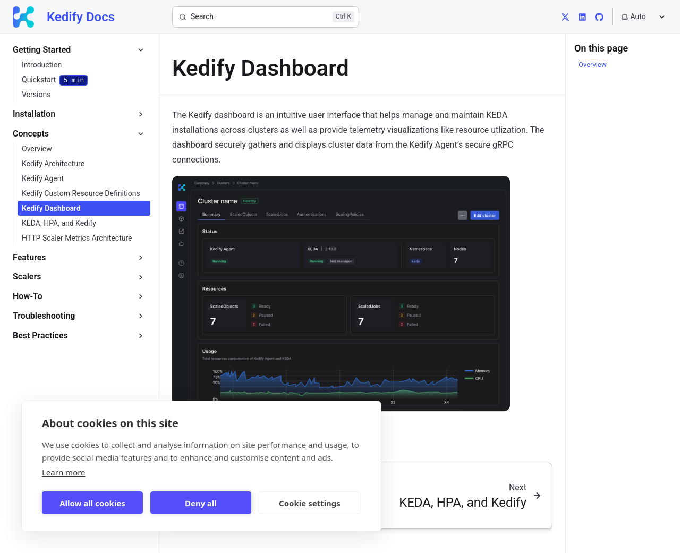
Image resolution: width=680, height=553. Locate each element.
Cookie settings (310, 503)
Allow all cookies (92, 503)
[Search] (265, 17)
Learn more (64, 472)
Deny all (201, 503)
